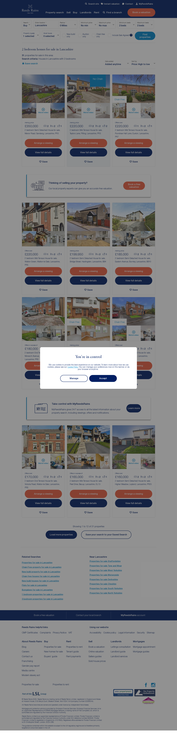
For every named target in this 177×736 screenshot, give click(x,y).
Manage (74, 378)
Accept (103, 378)
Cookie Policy (72, 367)
